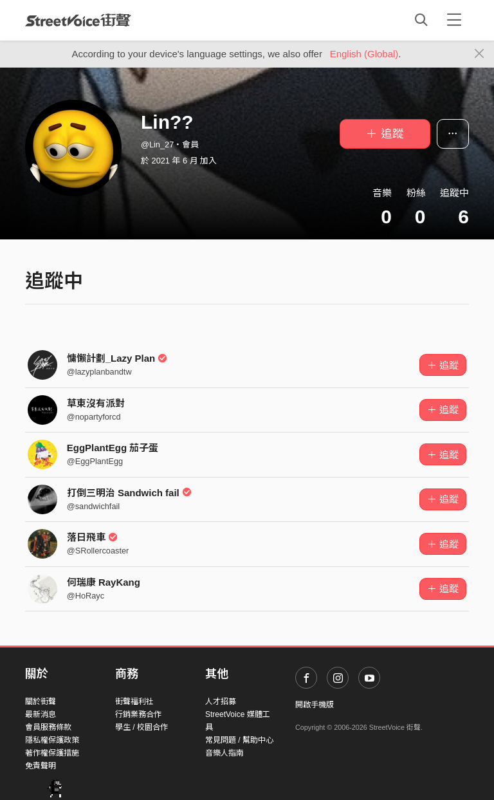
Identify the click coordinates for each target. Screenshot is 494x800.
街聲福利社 (134, 701)
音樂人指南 (224, 753)
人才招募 (220, 701)
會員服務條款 (48, 727)
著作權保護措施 (52, 753)
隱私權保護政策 (52, 740)
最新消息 (40, 714)
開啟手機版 (314, 704)
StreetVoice (78, 20)
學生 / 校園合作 (141, 727)
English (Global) (364, 53)
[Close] (479, 54)
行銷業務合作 (138, 714)
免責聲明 (40, 765)
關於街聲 (40, 701)
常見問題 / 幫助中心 (239, 740)
